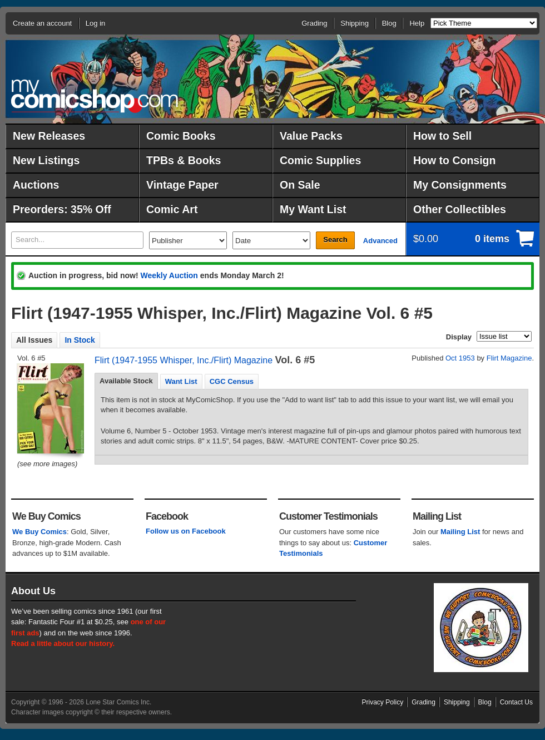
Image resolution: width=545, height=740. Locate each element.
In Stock (80, 340)
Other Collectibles (459, 209)
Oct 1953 (460, 358)
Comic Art (171, 209)
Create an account (42, 23)
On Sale (300, 185)
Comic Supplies (320, 160)
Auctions (36, 185)
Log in (95, 23)
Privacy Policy (383, 702)
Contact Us (516, 702)
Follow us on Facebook (186, 531)
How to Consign (454, 160)
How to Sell (442, 136)
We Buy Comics (39, 531)
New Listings (46, 160)
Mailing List (460, 531)
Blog (389, 23)
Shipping (354, 23)
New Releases (49, 136)
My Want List (313, 209)
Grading (314, 23)
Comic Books (181, 136)
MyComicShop (94, 96)
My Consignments (460, 185)
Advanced (380, 240)
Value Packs (311, 136)
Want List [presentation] (181, 381)
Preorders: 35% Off (62, 209)
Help (416, 23)
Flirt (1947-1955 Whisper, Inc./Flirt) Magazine (183, 360)
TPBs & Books (183, 160)
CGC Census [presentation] (232, 381)
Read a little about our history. (63, 643)
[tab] (126, 381)
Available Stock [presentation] (126, 381)
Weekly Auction (168, 275)
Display (459, 337)
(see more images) (47, 464)
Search (335, 239)
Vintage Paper (182, 185)
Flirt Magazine (509, 358)
